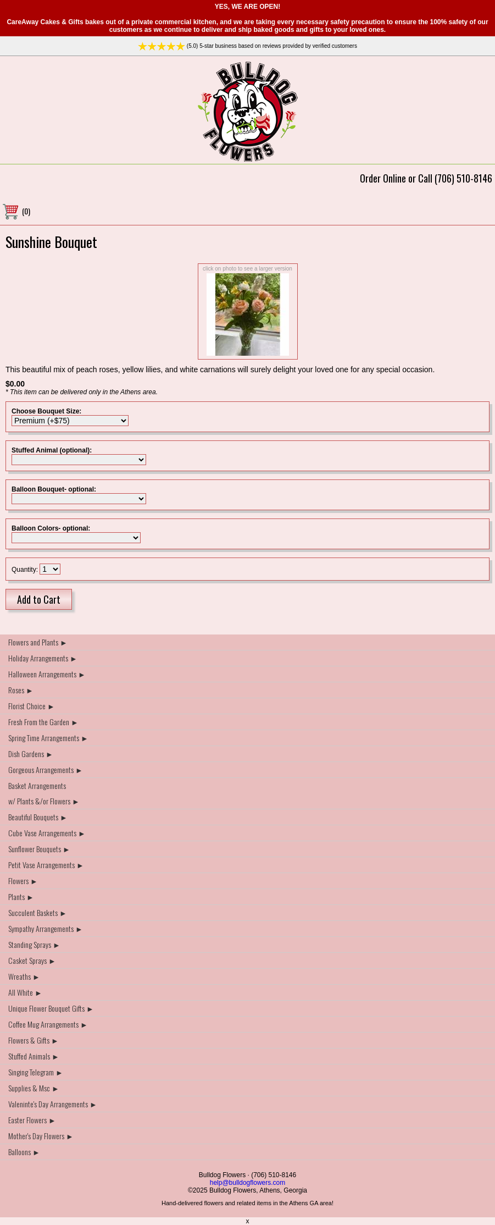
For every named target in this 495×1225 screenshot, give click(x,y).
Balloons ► (24, 1151)
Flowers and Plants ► (38, 642)
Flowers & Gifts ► (33, 1040)
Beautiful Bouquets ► (38, 817)
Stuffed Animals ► (33, 1056)
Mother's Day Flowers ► (41, 1135)
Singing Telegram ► (35, 1072)
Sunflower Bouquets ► (39, 848)
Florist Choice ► (31, 705)
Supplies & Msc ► (33, 1088)
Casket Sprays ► (32, 960)
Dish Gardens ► (30, 753)
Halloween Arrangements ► (47, 674)
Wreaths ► (24, 976)
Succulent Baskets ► (37, 912)
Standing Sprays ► (34, 944)
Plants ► (21, 896)
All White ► (25, 992)
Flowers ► (23, 880)
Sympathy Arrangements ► (45, 928)
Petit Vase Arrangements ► (46, 864)
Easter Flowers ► (32, 1119)
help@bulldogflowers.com (248, 1183)
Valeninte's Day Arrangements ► (52, 1104)
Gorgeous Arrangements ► (45, 769)
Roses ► (21, 690)
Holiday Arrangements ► (42, 658)
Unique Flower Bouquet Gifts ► (51, 1008)
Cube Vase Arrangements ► (47, 832)
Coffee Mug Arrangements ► (48, 1024)
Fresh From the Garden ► (43, 721)
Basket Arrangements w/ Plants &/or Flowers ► (44, 793)
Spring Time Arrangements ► (48, 737)
